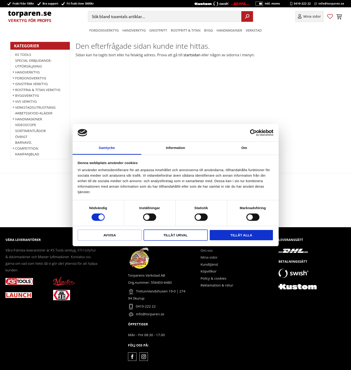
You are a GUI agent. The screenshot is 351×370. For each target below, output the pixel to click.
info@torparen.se (331, 3)
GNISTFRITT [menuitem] (158, 30)
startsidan (192, 54)
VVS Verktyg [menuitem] (26, 101)
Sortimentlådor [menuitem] (30, 130)
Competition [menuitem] (26, 148)
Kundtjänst (209, 264)
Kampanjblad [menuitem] (27, 154)
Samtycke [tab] (107, 148)
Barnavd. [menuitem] (23, 142)
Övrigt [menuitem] (21, 136)
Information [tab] (175, 148)
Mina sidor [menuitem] (312, 17)
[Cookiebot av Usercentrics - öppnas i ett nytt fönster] (253, 132)
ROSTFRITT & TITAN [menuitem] (186, 30)
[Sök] (247, 16)
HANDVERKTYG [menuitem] (134, 30)
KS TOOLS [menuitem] (23, 54)
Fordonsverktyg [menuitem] (104, 30)
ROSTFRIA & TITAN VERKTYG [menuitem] (37, 89)
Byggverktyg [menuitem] (27, 95)
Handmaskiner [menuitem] (229, 30)
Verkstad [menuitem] (254, 30)
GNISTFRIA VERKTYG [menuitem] (31, 83)
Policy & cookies (213, 278)
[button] (330, 17)
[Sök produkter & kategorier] (164, 16)
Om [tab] (244, 148)
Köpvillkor (209, 271)
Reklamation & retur (217, 285)
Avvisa (109, 235)
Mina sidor (209, 257)
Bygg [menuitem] (208, 30)
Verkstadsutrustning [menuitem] (35, 107)
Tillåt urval (175, 235)
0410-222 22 (302, 3)
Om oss (207, 250)
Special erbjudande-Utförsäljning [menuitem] (33, 63)
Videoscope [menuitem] (25, 124)
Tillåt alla (241, 235)
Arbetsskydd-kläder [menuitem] (33, 113)
